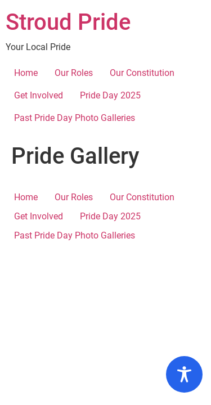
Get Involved (38, 95)
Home (26, 73)
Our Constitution (142, 73)
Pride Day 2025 (110, 95)
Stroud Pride (68, 22)
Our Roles (74, 73)
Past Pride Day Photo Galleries (74, 117)
